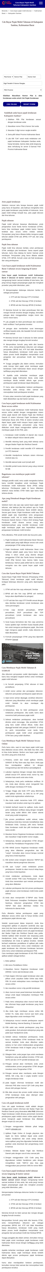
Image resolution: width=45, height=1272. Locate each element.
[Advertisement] (22, 51)
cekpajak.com (16, 1129)
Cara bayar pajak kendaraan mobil (17, 1177)
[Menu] (41, 3)
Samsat (15, 639)
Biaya (32, 1243)
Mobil (15, 378)
